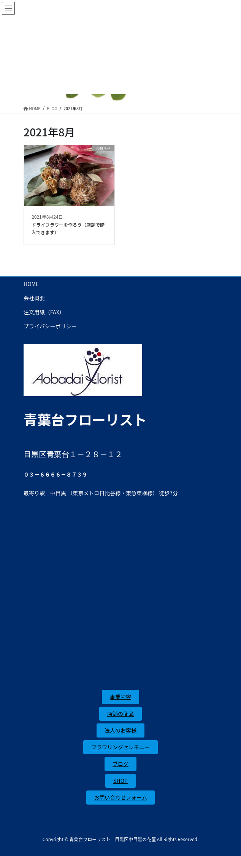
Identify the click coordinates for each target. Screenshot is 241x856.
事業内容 (120, 697)
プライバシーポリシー (50, 326)
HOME (31, 284)
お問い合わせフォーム (120, 797)
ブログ (120, 764)
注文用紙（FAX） (44, 312)
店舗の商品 (120, 713)
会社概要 (34, 298)
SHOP (120, 780)
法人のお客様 (120, 730)
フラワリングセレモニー (120, 747)
